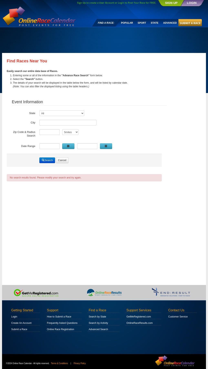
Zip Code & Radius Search (24, 133)
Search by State (97, 316)
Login (14, 316)
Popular (127, 22)
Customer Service (178, 316)
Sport (142, 22)
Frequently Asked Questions (62, 323)
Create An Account (21, 323)
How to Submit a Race (59, 316)
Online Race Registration (60, 329)
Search (47, 160)
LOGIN (192, 2)
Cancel (62, 160)
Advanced (170, 22)
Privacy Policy (80, 363)
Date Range (28, 146)
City (33, 122)
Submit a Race (19, 329)
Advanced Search (98, 329)
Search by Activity (98, 323)
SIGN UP (171, 2)
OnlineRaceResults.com (139, 323)
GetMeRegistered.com (138, 316)
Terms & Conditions (59, 363)
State (154, 22)
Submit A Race (190, 22)
